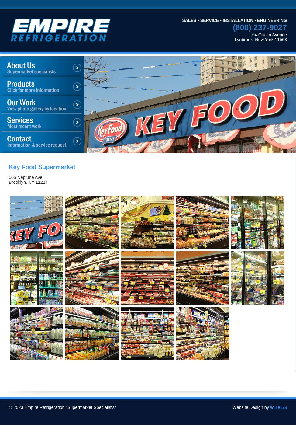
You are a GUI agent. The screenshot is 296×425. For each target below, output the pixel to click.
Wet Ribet (278, 408)
